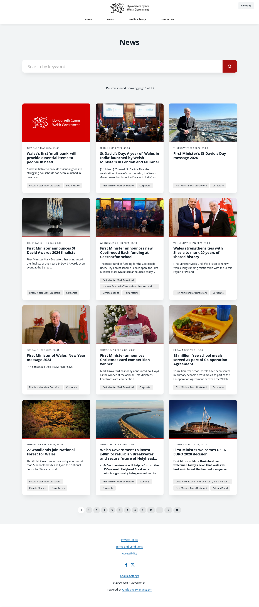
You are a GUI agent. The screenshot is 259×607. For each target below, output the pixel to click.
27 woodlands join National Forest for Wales (51, 452)
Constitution (58, 488)
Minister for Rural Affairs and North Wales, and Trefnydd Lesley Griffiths (130, 286)
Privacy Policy (129, 539)
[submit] (230, 66)
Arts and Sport (220, 488)
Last (177, 510)
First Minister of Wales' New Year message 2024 (56, 357)
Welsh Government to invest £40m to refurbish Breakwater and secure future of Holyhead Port (127, 456)
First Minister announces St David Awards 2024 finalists (51, 250)
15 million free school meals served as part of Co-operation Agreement (200, 359)
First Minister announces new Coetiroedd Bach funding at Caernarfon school (126, 252)
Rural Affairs (131, 292)
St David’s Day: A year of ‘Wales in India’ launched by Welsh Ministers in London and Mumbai (129, 157)
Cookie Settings (129, 576)
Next (168, 510)
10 (151, 510)
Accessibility (129, 553)
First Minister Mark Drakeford (44, 185)
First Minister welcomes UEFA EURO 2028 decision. (199, 452)
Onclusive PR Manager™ (137, 589)
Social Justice (73, 185)
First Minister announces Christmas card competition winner (125, 359)
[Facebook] (126, 565)
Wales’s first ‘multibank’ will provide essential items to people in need (51, 157)
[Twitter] (133, 565)
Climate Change (110, 292)
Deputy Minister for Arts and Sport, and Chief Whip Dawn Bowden (204, 481)
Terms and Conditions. (129, 546)
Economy (144, 481)
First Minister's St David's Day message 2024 (199, 155)
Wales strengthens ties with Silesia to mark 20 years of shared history (198, 252)
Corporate (144, 185)
